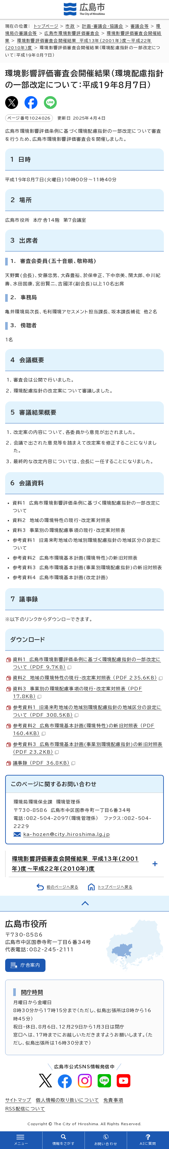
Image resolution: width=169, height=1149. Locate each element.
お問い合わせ (105, 1143)
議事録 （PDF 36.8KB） (44, 763)
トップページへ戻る (115, 887)
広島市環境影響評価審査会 (72, 33)
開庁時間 (32, 992)
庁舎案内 (30, 965)
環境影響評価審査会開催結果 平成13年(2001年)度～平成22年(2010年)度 (75, 863)
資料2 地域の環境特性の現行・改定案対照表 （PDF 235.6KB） (88, 678)
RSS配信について (25, 1109)
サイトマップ (18, 1100)
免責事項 (113, 1100)
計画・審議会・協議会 (102, 26)
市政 (70, 26)
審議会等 (140, 26)
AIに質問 (148, 1143)
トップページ (46, 26)
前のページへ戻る (62, 887)
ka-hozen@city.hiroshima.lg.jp (66, 834)
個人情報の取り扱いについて (67, 1100)
